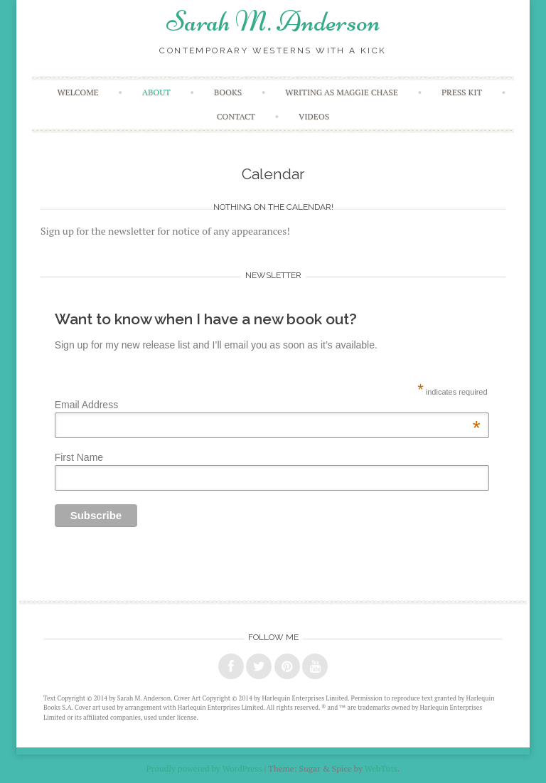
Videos (314, 116)
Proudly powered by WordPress (204, 768)
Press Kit (461, 92)
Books (228, 92)
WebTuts (381, 768)
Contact (236, 116)
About (156, 92)
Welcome (77, 92)
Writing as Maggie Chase (341, 92)
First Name (79, 457)
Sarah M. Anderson (273, 21)
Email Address (268, 404)
